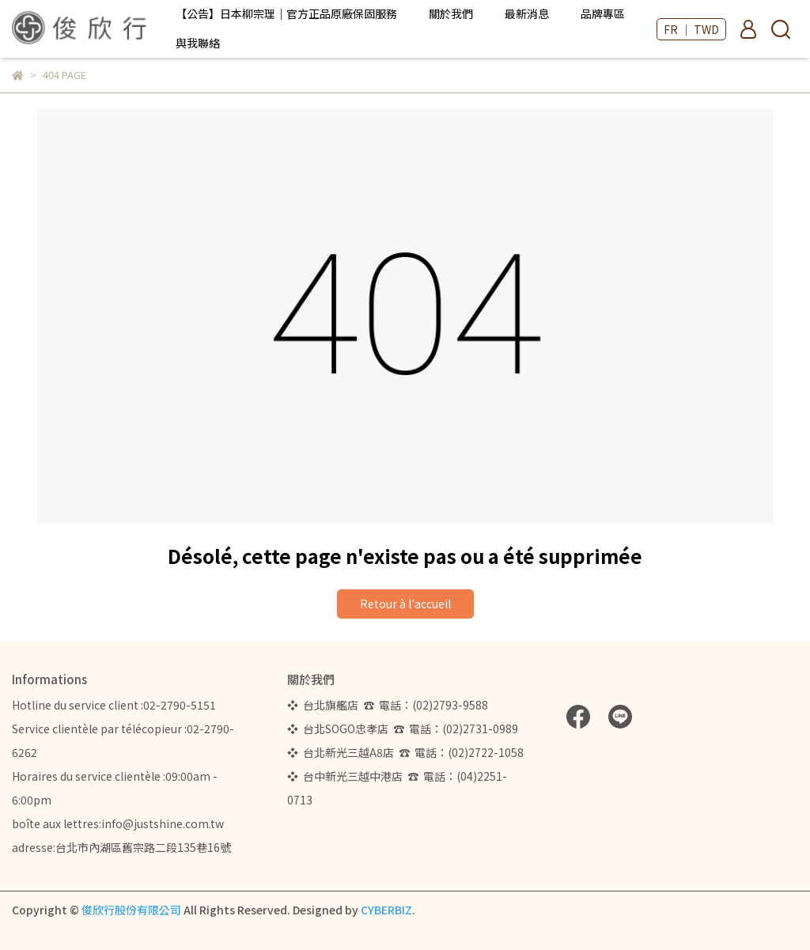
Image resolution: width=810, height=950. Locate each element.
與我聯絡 (198, 43)
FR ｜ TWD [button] (691, 29)
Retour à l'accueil (405, 603)
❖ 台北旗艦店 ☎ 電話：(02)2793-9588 (390, 705)
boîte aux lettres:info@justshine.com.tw (118, 823)
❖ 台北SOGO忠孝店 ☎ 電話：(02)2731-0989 (402, 728)
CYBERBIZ (386, 910)
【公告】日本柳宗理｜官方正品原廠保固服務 (286, 13)
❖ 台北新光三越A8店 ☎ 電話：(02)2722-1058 (405, 752)
